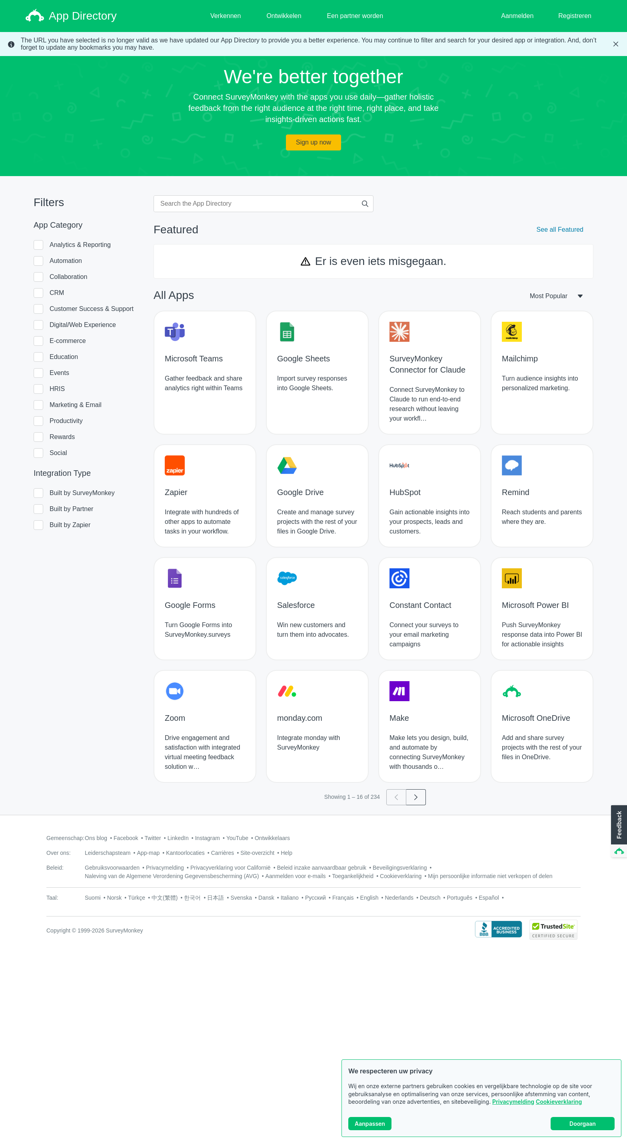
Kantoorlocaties (185, 853)
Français (343, 897)
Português (459, 897)
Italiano (290, 897)
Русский (315, 897)
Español (489, 897)
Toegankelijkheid (353, 876)
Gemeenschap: (65, 838)
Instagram (207, 838)
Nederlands (399, 897)
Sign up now (313, 142)
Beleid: (55, 867)
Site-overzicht (257, 853)
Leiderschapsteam (107, 853)
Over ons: (58, 853)
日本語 (215, 897)
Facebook (126, 838)
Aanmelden (517, 15)
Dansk (266, 897)
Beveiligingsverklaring (400, 867)
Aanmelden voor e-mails (296, 876)
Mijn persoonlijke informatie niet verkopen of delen (490, 876)
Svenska (241, 897)
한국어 (192, 897)
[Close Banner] (616, 44)
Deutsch (430, 897)
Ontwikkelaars (272, 838)
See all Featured (560, 229)
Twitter (153, 838)
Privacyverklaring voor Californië (230, 867)
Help (286, 853)
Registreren (574, 15)
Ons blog (96, 838)
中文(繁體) (165, 897)
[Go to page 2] (416, 797)
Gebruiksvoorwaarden (112, 867)
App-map (148, 853)
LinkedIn (178, 838)
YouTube (237, 838)
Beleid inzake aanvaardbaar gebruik (321, 867)
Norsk (114, 897)
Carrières (222, 853)
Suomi (93, 897)
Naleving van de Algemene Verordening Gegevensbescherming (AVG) (172, 876)
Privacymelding (513, 1103)
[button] (618, 831)
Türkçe (136, 897)
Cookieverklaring (559, 1103)
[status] (313, 44)
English (369, 897)
